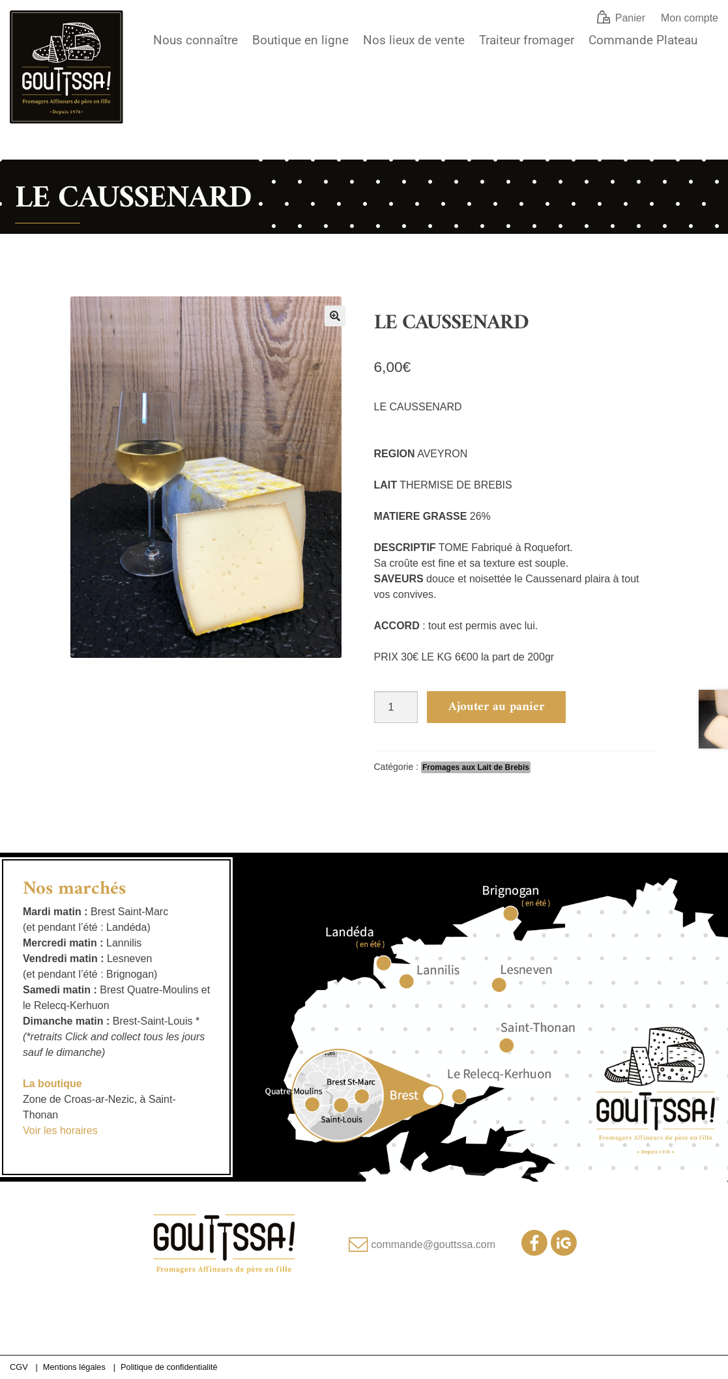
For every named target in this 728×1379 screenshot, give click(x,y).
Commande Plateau (643, 40)
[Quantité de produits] (396, 707)
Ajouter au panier (496, 707)
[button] (335, 316)
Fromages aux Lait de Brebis (475, 767)
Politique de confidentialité (169, 1367)
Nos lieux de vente (414, 40)
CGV (19, 1367)
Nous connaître (195, 40)
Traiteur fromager (526, 40)
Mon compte (689, 17)
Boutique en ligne (300, 40)
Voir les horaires (60, 1130)
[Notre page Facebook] (534, 1252)
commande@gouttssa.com (433, 1244)
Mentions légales (74, 1367)
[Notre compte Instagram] (564, 1252)
